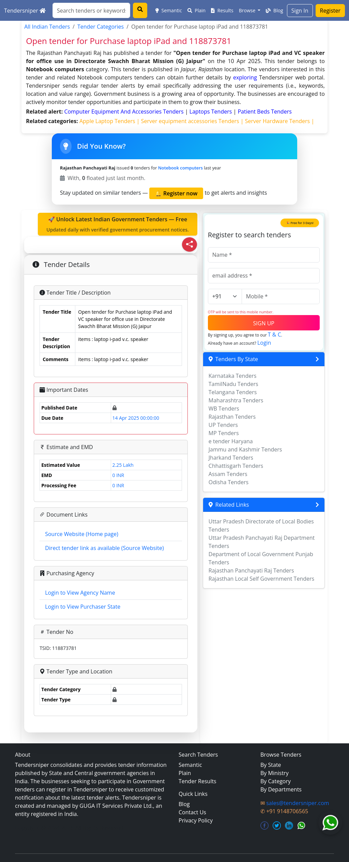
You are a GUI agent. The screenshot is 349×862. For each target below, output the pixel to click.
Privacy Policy (196, 820)
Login (264, 342)
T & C (274, 334)
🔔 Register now (176, 193)
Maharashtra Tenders (236, 400)
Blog (274, 10)
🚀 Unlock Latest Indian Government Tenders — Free (117, 224)
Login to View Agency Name (80, 592)
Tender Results (197, 781)
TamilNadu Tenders (233, 384)
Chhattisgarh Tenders (236, 466)
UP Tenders (223, 425)
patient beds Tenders (264, 111)
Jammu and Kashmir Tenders (245, 449)
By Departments (281, 789)
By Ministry (274, 773)
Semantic (168, 10)
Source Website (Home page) (81, 534)
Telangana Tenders (233, 392)
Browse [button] (248, 10)
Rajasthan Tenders (232, 416)
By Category (275, 781)
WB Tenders (224, 408)
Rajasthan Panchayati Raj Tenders (251, 570)
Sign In (299, 10)
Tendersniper (25, 10)
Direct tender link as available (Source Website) (104, 548)
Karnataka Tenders (233, 376)
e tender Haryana (231, 441)
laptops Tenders (211, 111)
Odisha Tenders (228, 482)
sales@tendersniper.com (297, 803)
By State (270, 765)
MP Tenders (224, 433)
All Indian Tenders (47, 26)
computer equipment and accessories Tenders (124, 111)
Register (330, 10)
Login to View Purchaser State (82, 606)
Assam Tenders (228, 474)
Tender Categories (100, 26)
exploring (245, 77)
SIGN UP (263, 323)
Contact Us (192, 812)
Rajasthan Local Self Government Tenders (261, 578)
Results (222, 10)
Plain (196, 10)
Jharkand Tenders (231, 457)
